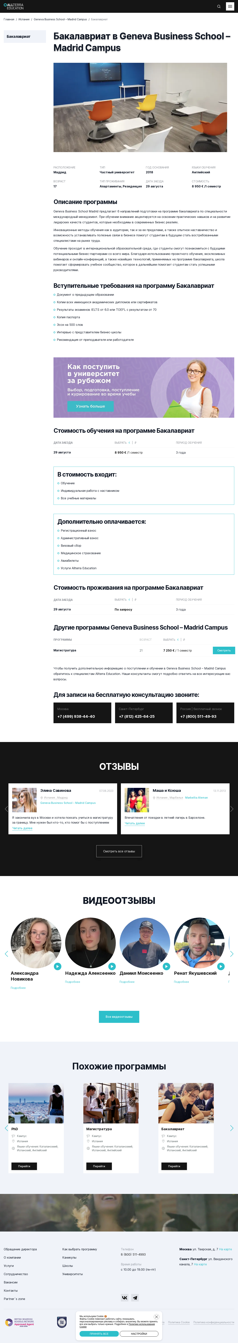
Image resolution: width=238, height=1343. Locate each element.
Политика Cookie (179, 1322)
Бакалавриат (173, 1129)
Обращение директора (20, 1249)
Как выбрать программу (79, 1249)
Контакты (11, 1290)
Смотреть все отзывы (119, 851)
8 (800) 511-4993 (133, 1254)
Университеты (72, 1274)
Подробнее (18, 987)
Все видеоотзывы (119, 1017)
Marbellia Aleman (196, 797)
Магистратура (99, 1129)
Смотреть (224, 650)
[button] (231, 809)
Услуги (9, 1266)
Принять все (99, 1333)
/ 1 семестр (177, 650)
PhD (14, 1129)
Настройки (139, 1333)
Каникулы (69, 1257)
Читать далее (22, 828)
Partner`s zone (14, 1299)
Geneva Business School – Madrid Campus (68, 802)
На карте (225, 1249)
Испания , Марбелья (170, 797)
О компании (12, 1257)
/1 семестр (129, 452)
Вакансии (10, 1282)
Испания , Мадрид (56, 797)
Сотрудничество (16, 1274)
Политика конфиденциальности (214, 1322)
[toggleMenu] (230, 6)
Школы (67, 1266)
